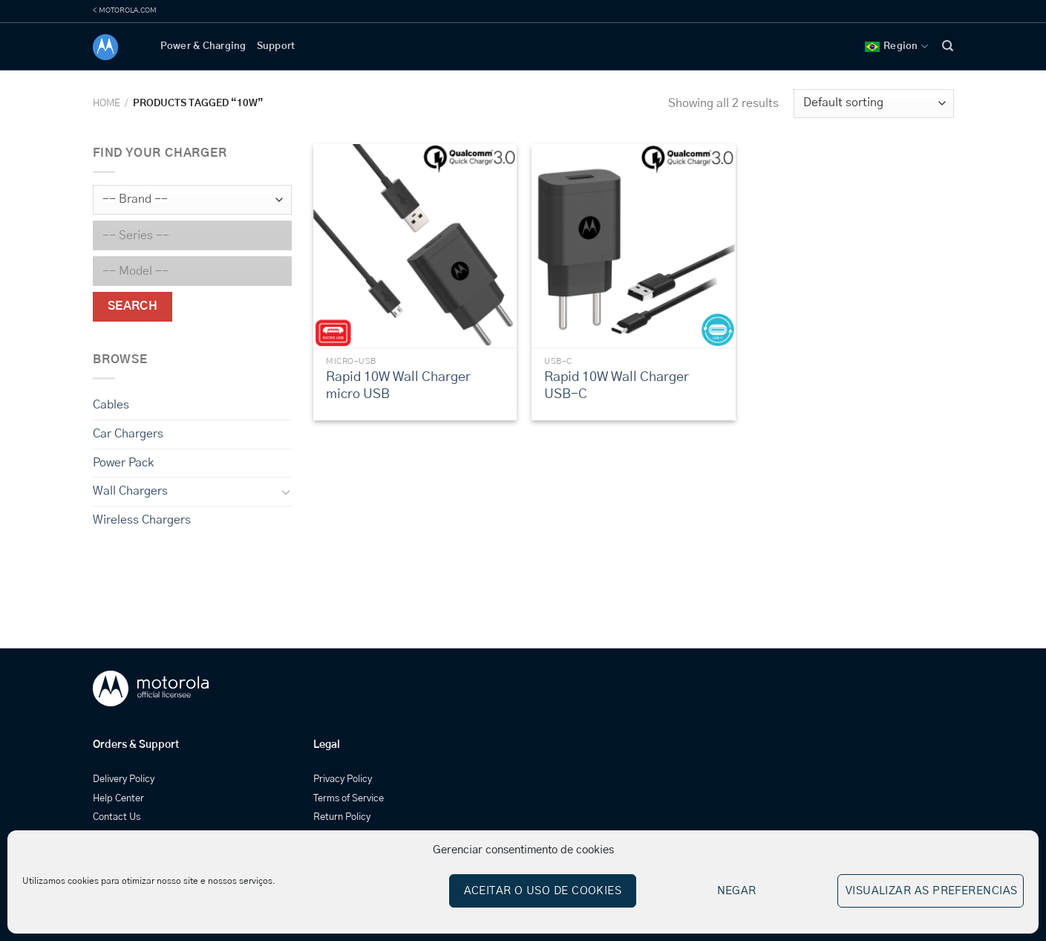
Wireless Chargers (142, 520)
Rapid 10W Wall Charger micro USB (398, 386)
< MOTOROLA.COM (125, 10)
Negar (736, 890)
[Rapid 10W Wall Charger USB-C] (634, 246)
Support (276, 46)
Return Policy (341, 817)
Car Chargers (128, 434)
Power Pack (123, 462)
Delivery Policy (123, 779)
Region (896, 46)
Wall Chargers (130, 491)
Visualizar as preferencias (932, 890)
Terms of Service (348, 799)
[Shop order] (873, 103)
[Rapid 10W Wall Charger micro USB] (415, 246)
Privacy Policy (342, 779)
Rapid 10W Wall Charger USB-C (616, 386)
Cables (111, 405)
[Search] (947, 46)
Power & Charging (203, 46)
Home (106, 103)
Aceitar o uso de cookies (543, 890)
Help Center (118, 799)
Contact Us (116, 817)
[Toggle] (285, 492)
